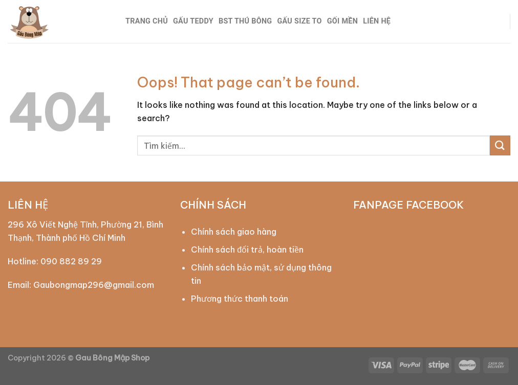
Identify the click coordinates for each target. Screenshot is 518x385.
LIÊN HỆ (377, 21)
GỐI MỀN (342, 21)
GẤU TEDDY (193, 21)
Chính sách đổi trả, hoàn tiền (247, 249)
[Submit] (500, 145)
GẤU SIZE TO (299, 21)
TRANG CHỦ (146, 21)
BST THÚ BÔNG (245, 21)
